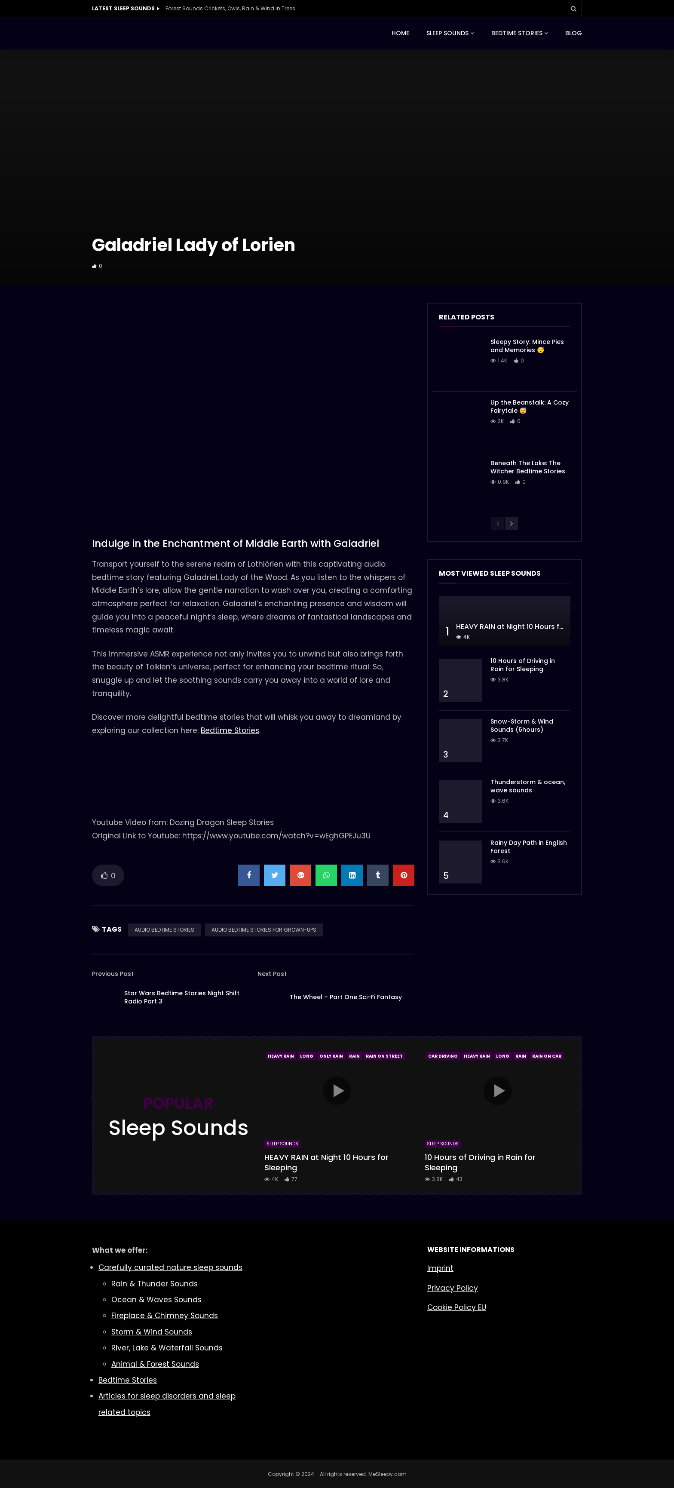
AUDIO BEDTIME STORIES (164, 929)
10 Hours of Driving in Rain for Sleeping (522, 665)
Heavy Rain (281, 1056)
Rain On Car (546, 1056)
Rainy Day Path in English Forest (528, 846)
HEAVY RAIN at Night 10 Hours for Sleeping (527, 627)
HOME (400, 33)
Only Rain (331, 1056)
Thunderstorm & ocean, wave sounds (527, 786)
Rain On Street (384, 1056)
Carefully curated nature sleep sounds (170, 1267)
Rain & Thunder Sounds (154, 1284)
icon (337, 1091)
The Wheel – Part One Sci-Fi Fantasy (346, 997)
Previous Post (113, 974)
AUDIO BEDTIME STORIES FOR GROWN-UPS (263, 929)
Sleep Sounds (282, 1144)
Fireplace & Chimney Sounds (164, 1315)
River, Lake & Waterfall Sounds (167, 1348)
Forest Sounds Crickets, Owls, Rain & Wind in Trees (230, 8)
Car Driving (443, 1056)
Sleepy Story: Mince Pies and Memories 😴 (527, 345)
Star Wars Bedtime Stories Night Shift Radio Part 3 (181, 997)
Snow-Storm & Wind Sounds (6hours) (521, 725)
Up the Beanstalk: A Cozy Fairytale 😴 (529, 406)
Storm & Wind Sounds (151, 1332)
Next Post (272, 974)
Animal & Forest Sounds (155, 1364)
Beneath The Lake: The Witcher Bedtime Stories (527, 467)
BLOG (573, 33)
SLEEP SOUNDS (447, 33)
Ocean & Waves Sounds (156, 1300)
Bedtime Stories (230, 730)
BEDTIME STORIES (516, 33)
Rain (354, 1056)
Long (306, 1056)
